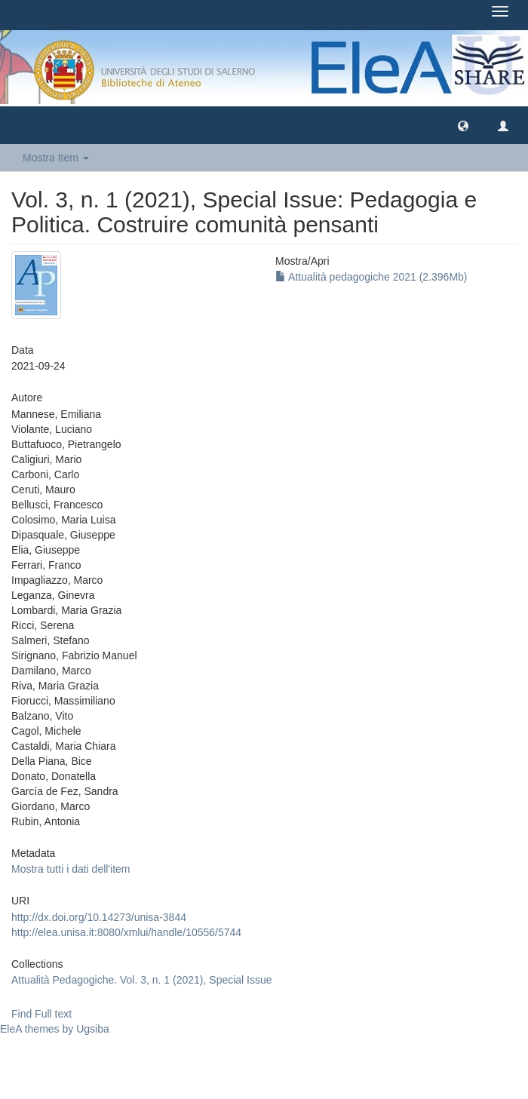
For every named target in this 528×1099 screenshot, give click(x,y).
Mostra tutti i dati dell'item (70, 869)
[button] (463, 125)
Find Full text (41, 1014)
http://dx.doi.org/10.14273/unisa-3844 (98, 917)
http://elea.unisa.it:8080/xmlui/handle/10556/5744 (126, 932)
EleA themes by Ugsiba (54, 1029)
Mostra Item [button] (56, 158)
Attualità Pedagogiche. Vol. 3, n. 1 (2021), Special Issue (141, 980)
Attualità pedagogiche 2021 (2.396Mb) (371, 277)
